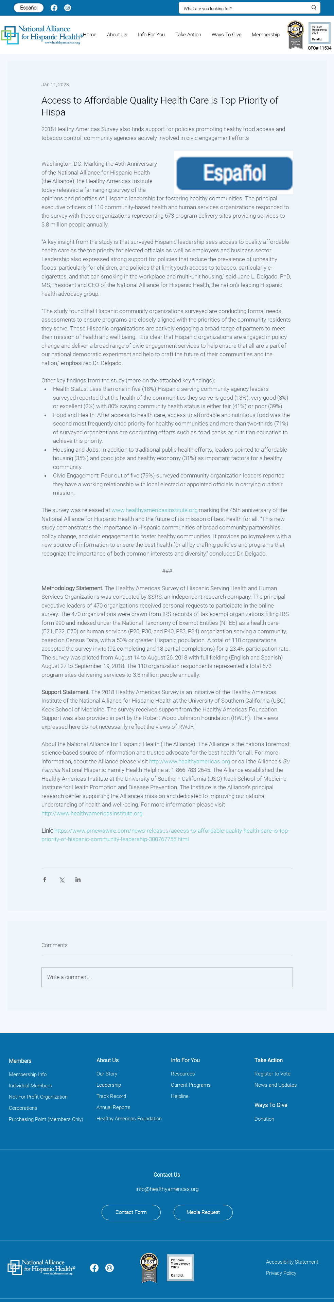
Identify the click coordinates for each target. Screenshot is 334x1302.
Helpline (180, 1096)
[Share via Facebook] (44, 879)
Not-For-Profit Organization (38, 1097)
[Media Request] (203, 1212)
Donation (264, 1119)
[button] (117, 35)
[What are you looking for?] (240, 8)
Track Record (111, 1096)
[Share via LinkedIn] (78, 879)
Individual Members (30, 1086)
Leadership (108, 1085)
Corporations (23, 1108)
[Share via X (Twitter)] (61, 879)
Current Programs (191, 1085)
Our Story (106, 1074)
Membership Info (28, 1074)
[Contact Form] (131, 1212)
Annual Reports (113, 1107)
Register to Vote (272, 1074)
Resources (183, 1074)
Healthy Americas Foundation (129, 1119)
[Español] (29, 8)
